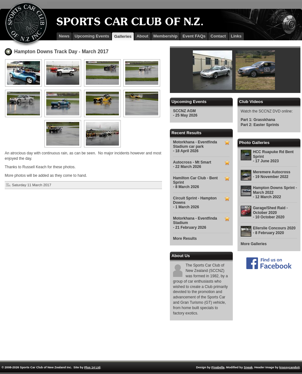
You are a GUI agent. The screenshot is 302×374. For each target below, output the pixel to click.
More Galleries (254, 244)
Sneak (248, 367)
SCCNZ (23, 24)
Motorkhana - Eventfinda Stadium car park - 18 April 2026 (195, 146)
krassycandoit (289, 367)
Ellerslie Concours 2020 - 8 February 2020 (274, 230)
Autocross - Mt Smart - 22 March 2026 (192, 164)
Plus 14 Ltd (92, 367)
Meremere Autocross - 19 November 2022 (271, 174)
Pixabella (218, 367)
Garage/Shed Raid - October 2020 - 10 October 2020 (270, 212)
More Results (185, 238)
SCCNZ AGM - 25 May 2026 (185, 113)
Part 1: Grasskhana (258, 120)
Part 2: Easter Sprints (260, 125)
